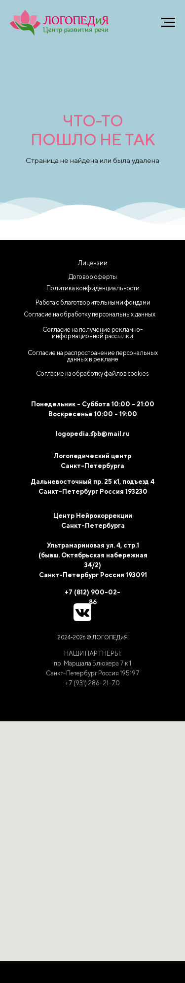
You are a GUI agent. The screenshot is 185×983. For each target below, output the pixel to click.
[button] (93, 374)
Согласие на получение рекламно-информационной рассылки (92, 333)
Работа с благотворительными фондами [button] (93, 302)
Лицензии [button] (93, 263)
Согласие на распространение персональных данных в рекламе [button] (93, 356)
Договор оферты (93, 276)
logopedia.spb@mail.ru (93, 433)
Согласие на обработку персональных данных (89, 314)
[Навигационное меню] (168, 23)
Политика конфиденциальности (93, 288)
